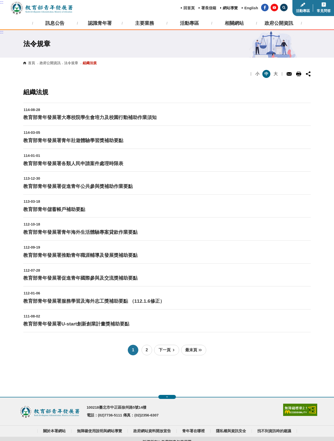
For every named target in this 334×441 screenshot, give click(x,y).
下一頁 (167, 350)
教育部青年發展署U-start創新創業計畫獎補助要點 (76, 323)
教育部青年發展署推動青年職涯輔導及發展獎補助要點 (80, 255)
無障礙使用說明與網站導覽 (99, 431)
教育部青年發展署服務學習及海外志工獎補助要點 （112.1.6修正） (93, 301)
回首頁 (189, 8)
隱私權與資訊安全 (231, 431)
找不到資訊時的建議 (274, 431)
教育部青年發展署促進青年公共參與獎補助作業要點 (78, 186)
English (251, 8)
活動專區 (303, 11)
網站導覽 (230, 8)
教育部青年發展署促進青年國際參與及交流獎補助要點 (80, 278)
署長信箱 (208, 8)
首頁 (31, 63)
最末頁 (193, 350)
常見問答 (324, 11)
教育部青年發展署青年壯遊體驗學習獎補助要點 (73, 140)
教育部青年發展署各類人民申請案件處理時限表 (73, 163)
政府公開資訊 (50, 63)
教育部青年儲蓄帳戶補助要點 (54, 209)
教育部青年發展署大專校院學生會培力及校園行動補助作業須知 (90, 117)
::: (1, 2)
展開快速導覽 (167, 397)
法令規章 (71, 63)
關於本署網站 (54, 431)
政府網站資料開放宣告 (152, 431)
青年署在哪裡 (193, 431)
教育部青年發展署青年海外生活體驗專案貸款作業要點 (80, 232)
